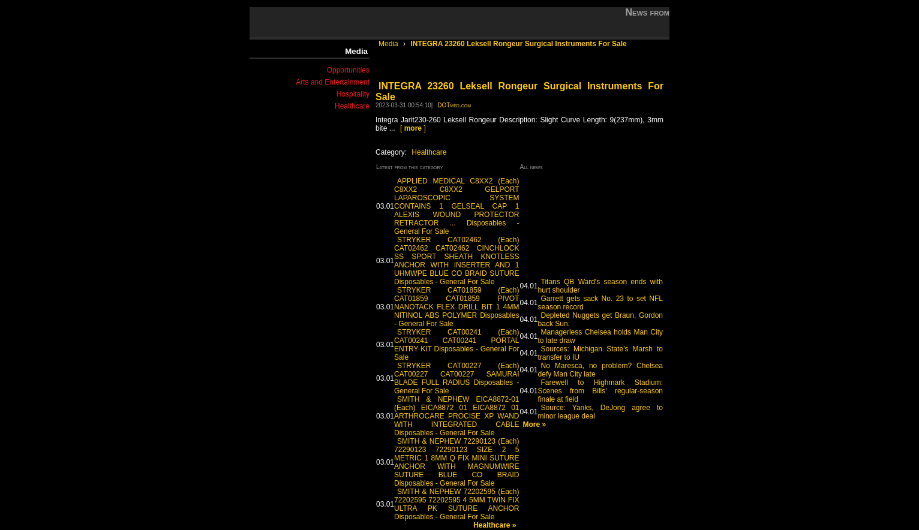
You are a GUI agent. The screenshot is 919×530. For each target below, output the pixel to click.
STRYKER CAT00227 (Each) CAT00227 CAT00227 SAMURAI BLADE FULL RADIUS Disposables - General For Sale (456, 378)
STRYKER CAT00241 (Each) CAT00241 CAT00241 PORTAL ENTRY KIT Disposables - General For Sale (456, 345)
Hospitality (353, 94)
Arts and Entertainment (333, 82)
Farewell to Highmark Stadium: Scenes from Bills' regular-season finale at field (600, 390)
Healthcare (352, 106)
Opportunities (348, 70)
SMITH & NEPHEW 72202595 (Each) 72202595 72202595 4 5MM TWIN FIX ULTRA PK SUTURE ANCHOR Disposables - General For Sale (456, 504)
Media (389, 44)
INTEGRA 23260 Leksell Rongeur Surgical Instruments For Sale (518, 44)
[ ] (413, 128)
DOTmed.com (454, 105)
